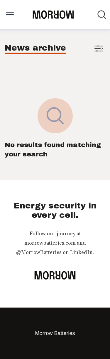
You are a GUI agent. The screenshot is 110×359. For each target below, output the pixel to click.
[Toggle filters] (98, 48)
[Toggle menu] (10, 15)
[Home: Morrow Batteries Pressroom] (53, 15)
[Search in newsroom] (101, 14)
